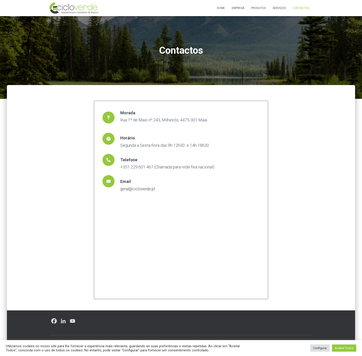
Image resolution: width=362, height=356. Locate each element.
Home (221, 8)
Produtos (258, 8)
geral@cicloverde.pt (138, 188)
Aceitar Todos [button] (344, 348)
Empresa (238, 8)
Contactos (301, 8)
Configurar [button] (320, 348)
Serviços (279, 8)
